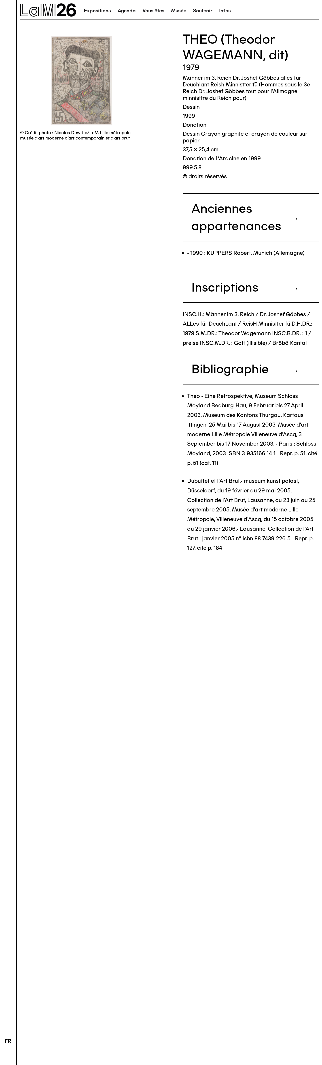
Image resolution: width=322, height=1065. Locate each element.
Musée (178, 11)
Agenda (127, 11)
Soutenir (202, 11)
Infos (225, 11)
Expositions (97, 11)
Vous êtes (153, 11)
